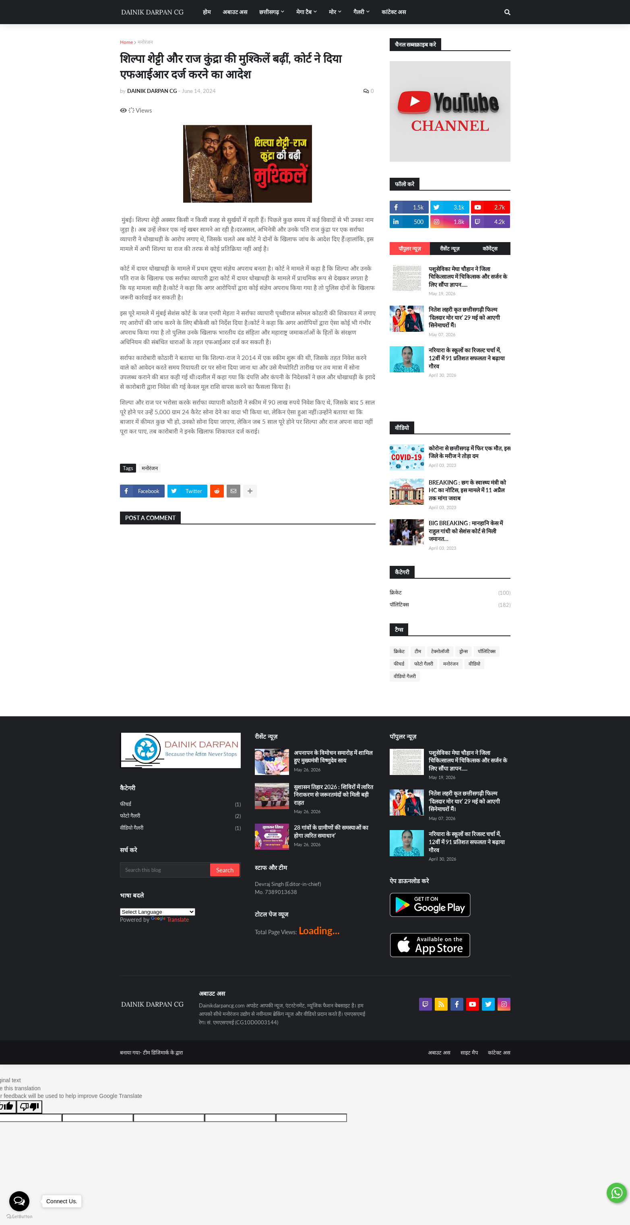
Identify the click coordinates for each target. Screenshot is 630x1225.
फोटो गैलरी (423, 664)
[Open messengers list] (19, 1201)
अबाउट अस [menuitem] (235, 11)
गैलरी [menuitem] (358, 11)
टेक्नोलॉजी (440, 651)
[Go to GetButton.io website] (19, 1216)
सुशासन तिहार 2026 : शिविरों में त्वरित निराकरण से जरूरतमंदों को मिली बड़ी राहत (333, 794)
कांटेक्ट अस (499, 1052)
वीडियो (474, 664)
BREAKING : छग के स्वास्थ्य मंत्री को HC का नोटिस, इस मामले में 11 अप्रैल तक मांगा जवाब (467, 490)
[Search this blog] (165, 869)
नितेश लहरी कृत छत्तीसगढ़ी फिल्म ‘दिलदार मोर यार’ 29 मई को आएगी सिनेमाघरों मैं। (464, 317)
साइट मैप (469, 1052)
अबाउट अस (439, 1052)
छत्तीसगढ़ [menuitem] (269, 11)
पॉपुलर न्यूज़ (410, 248)
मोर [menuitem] (332, 11)
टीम (418, 651)
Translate (170, 919)
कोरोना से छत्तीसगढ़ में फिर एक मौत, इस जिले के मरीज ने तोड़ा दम (469, 452)
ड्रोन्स (463, 651)
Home (126, 42)
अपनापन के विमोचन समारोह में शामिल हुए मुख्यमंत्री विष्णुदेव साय (333, 756)
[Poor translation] (29, 1107)
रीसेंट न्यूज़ (450, 248)
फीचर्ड (399, 664)
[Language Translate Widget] (157, 912)
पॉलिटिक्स (450, 605)
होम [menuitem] (207, 11)
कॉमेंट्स (490, 248)
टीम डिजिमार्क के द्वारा (163, 1052)
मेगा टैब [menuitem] (304, 11)
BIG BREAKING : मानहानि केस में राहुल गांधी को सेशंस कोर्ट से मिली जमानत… (466, 531)
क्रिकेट (450, 593)
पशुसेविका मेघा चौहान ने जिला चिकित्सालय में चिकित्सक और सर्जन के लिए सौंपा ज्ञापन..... (468, 276)
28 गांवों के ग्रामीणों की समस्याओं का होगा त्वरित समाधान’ (331, 831)
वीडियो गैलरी (405, 676)
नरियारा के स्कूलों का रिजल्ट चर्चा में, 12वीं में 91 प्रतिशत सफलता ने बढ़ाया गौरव (467, 358)
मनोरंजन (145, 42)
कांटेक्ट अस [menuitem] (394, 11)
